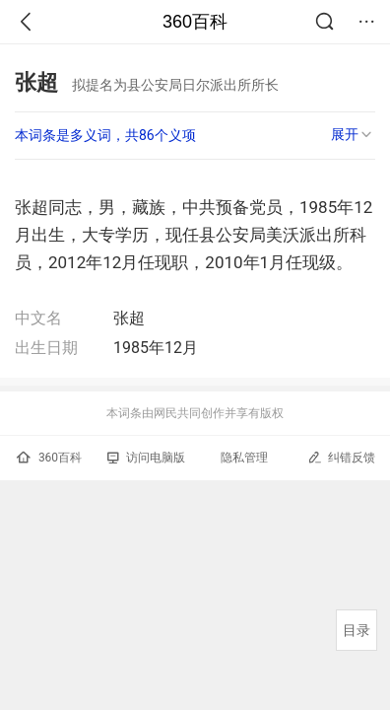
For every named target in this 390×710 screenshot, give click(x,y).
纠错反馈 (341, 457)
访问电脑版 (146, 457)
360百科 (195, 22)
